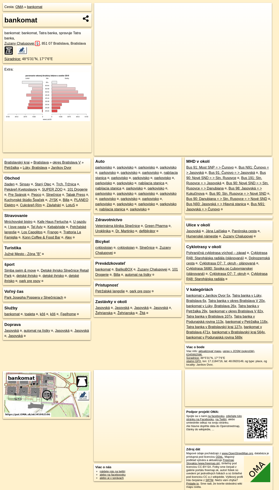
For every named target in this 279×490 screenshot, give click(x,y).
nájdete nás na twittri (112, 471)
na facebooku (216, 416)
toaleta (30, 314)
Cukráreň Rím (31, 205)
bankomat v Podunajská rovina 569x (214, 337)
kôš (42, 314)
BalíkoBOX (124, 269)
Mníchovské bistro (18, 222)
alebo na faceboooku (113, 474)
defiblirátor (147, 231)
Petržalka (11, 168)
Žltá (142, 313)
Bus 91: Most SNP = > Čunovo (210, 167)
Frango (53, 232)
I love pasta (17, 227)
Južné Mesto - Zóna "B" (22, 254)
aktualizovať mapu (210, 351)
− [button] (101, 17)
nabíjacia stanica (151, 183)
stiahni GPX (193, 361)
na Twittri (220, 419)
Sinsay (24, 184)
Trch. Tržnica (66, 184)
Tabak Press (75, 195)
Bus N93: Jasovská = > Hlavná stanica (216, 204)
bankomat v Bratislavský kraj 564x (238, 332)
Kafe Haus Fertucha (52, 222)
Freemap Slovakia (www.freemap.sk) (210, 461)
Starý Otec (43, 184)
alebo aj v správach (112, 478)
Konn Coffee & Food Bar (41, 237)
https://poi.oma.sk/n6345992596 (252, 152)
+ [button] (101, 10)
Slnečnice (53, 195)
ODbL (219, 456)
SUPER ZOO (52, 189)
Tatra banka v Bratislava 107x (209, 316)
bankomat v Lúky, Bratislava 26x (211, 306)
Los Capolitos (32, 232)
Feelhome (68, 314)
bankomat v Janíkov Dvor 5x (208, 295)
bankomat (34, 7)
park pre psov (29, 281)
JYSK (53, 200)
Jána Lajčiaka (216, 231)
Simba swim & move (20, 270)
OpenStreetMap (196, 152)
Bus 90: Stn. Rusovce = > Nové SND (237, 193)
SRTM (209, 480)
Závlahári (54, 205)
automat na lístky (37, 330)
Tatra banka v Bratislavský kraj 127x (214, 327)
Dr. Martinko (125, 231)
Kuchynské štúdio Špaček (24, 200)
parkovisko (103, 167)
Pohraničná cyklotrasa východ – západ (216, 253)
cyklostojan (103, 247)
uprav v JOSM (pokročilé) (238, 351)
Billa (66, 200)
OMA (19, 7)
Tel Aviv (37, 227)
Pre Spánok (17, 195)
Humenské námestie (202, 236)
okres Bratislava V (67, 162)
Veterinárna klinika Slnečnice (117, 226)
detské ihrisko (27, 276)
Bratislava (41, 162)
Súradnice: (12, 59)
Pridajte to (192, 483)
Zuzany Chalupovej (22, 43)
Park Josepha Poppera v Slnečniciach (33, 297)
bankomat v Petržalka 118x (246, 322)
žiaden (9, 184)
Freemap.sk (219, 152)
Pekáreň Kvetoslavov (20, 189)
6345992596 (194, 354)
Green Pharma (156, 226)
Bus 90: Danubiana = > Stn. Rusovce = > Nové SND (226, 199)
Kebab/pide (56, 227)
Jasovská (11, 330)
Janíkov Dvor (61, 168)
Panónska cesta (244, 231)
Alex (68, 237)
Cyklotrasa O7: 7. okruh (227, 274)
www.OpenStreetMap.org (237, 453)
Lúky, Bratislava (35, 168)
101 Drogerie (77, 189)
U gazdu (79, 222)
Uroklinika (103, 231)
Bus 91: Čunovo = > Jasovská (232, 173)
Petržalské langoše (110, 291)
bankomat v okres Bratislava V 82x (236, 311)
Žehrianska (103, 313)
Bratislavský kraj (17, 162)
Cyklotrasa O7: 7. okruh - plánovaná (227, 263)
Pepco (36, 195)
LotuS (70, 205)
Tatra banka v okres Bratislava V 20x (236, 301)
